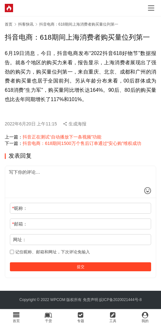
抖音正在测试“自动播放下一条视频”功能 (62, 136)
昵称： (19, 208)
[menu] (151, 8)
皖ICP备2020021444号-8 (120, 299)
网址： (19, 239)
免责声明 (90, 299)
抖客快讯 (25, 24)
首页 (8, 24)
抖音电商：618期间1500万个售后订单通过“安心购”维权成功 (82, 143)
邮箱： (19, 223)
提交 (80, 267)
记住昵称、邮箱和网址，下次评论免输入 (50, 252)
